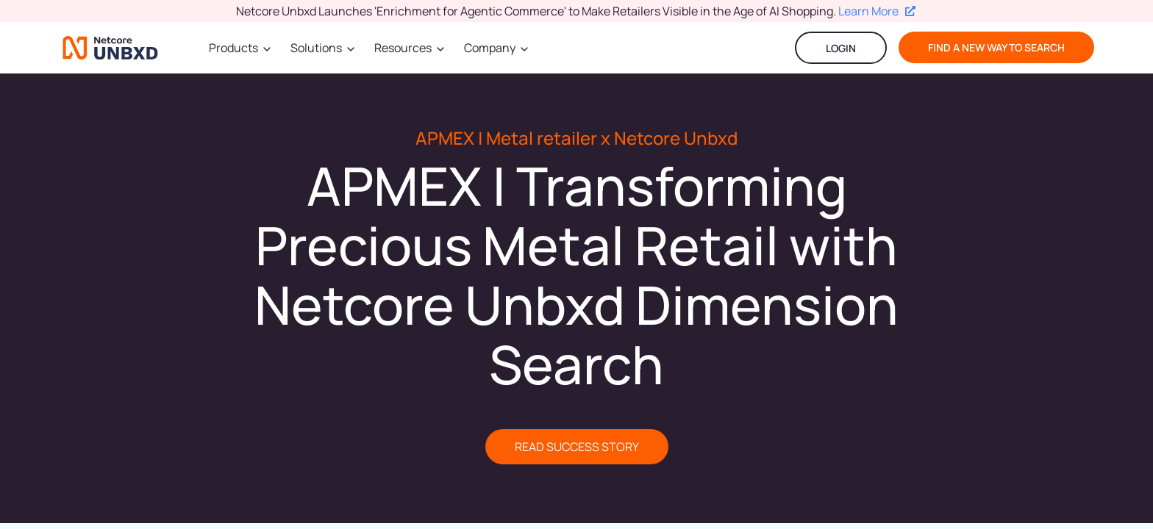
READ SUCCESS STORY (577, 447)
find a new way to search (996, 47)
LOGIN (841, 48)
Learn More (876, 11)
